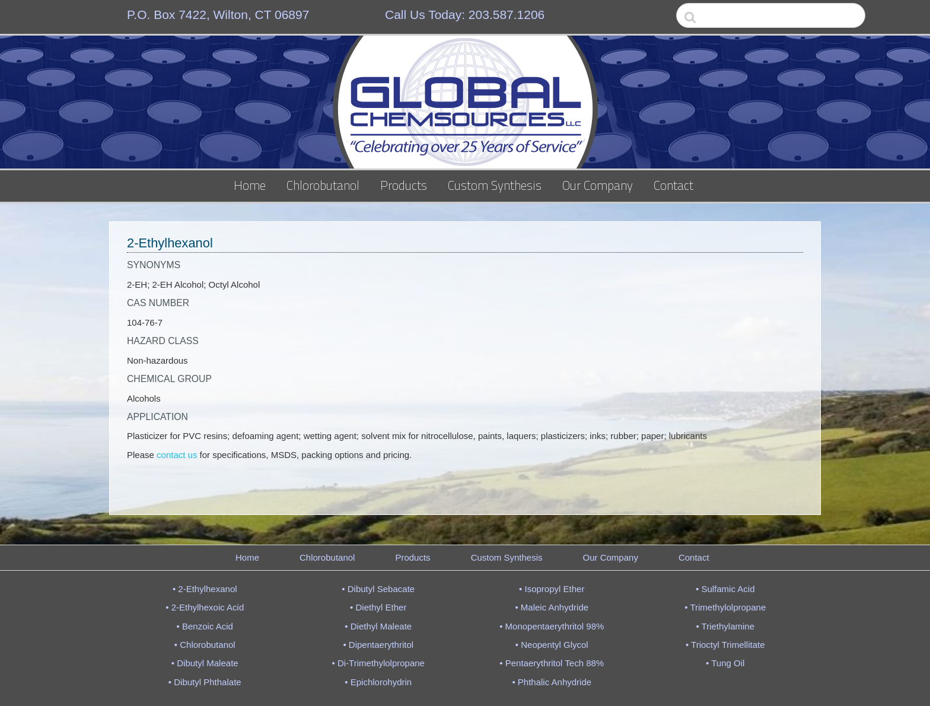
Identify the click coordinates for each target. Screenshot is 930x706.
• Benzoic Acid (205, 626)
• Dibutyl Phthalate (204, 682)
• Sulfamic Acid (725, 589)
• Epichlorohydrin (378, 682)
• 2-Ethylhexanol (205, 589)
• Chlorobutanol (204, 645)
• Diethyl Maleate (378, 626)
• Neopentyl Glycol (551, 645)
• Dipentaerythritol (378, 645)
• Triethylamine (725, 626)
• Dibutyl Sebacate (378, 589)
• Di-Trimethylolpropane (378, 663)
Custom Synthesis (495, 185)
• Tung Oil (725, 663)
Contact (673, 185)
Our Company (597, 185)
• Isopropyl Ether (551, 589)
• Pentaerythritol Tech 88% (551, 663)
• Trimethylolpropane (725, 607)
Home (250, 185)
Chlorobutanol (322, 185)
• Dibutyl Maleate (204, 663)
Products (403, 185)
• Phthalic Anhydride (551, 682)
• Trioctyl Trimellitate (725, 645)
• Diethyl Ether (378, 607)
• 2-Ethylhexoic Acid (204, 607)
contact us (177, 455)
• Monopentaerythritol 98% (551, 626)
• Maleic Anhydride (551, 607)
